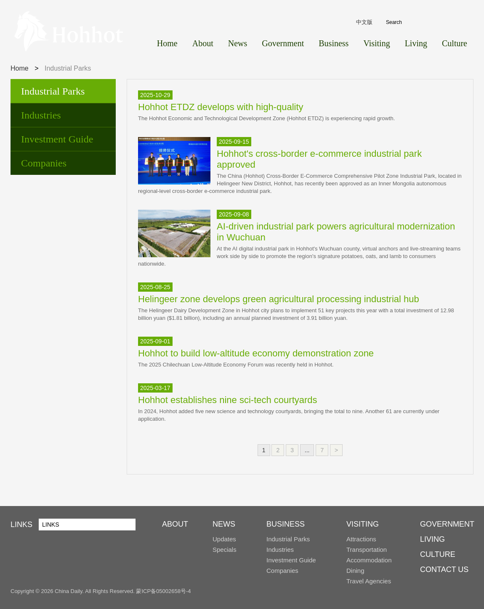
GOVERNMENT (447, 524)
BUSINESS (285, 524)
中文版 (364, 22)
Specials (225, 549)
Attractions (361, 539)
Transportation (366, 549)
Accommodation (369, 560)
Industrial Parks (53, 91)
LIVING (432, 539)
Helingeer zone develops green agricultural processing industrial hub (278, 299)
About (202, 43)
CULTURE (437, 554)
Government (283, 43)
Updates (224, 539)
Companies (43, 163)
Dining (355, 570)
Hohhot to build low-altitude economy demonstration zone (256, 353)
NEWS (224, 524)
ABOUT (175, 524)
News (237, 43)
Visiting (376, 43)
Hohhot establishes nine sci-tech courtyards (227, 400)
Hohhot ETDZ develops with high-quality (220, 107)
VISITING (362, 524)
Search (464, 22)
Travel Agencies (368, 581)
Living (416, 43)
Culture (454, 43)
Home (167, 43)
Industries (41, 115)
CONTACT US (444, 569)
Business (333, 43)
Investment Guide (57, 139)
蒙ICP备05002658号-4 (163, 591)
